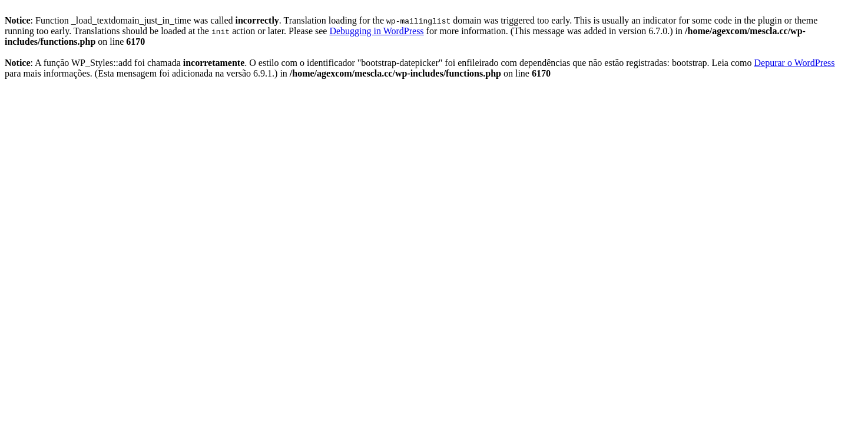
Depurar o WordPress (794, 63)
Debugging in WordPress (376, 31)
